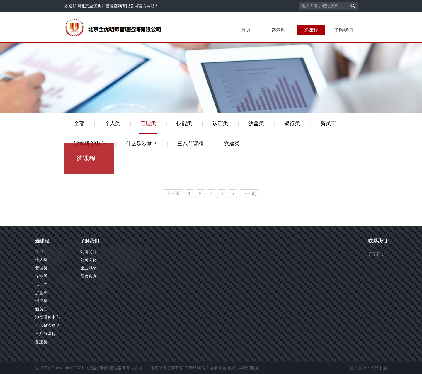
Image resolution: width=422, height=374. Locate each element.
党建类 (232, 144)
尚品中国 (378, 367)
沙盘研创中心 (47, 317)
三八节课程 (190, 144)
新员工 (328, 123)
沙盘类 (256, 123)
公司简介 (88, 251)
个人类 (112, 123)
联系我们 (377, 240)
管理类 (148, 123)
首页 (246, 30)
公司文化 (88, 259)
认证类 (220, 123)
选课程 (311, 30)
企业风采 (88, 268)
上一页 (173, 193)
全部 (79, 123)
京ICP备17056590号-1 (188, 367)
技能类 (184, 123)
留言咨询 (88, 276)
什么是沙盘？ (141, 144)
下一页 (249, 193)
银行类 (292, 123)
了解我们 (343, 30)
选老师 (278, 30)
